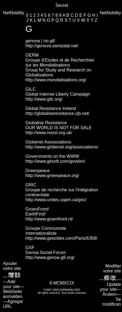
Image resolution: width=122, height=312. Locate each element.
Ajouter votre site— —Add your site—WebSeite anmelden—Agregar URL (13, 285)
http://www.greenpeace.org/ (52, 175)
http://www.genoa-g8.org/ (49, 257)
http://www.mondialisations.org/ (55, 80)
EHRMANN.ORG (69, 289)
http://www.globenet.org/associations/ (61, 147)
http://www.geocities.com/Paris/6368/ (61, 238)
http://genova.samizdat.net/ (51, 45)
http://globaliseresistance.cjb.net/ (57, 113)
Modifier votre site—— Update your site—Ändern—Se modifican (110, 285)
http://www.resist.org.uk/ (48, 132)
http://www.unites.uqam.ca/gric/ (55, 199)
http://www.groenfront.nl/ (49, 219)
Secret (61, 5)
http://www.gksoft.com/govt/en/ (55, 161)
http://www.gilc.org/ (43, 99)
